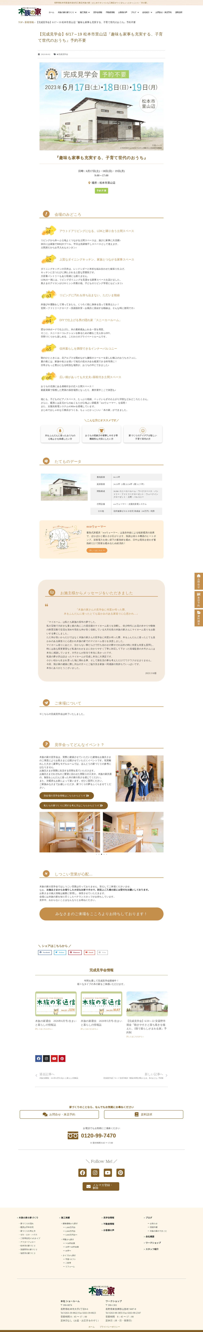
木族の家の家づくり (67, 12)
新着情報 (29, 22)
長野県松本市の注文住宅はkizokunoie (109, 1328)
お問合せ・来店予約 (163, 12)
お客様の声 (122, 12)
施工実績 (85, 12)
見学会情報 (97, 12)
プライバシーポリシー (110, 1322)
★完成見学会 (62, 54)
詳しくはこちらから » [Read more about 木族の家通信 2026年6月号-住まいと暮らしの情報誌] (43, 1024)
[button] (101, 191)
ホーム (51, 12)
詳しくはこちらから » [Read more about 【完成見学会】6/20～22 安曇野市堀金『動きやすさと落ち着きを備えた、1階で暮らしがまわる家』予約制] (135, 1031)
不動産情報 (110, 12)
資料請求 (178, 12)
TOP (20, 22)
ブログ (135, 12)
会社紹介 (147, 12)
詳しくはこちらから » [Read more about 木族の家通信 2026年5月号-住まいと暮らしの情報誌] (89, 1024)
